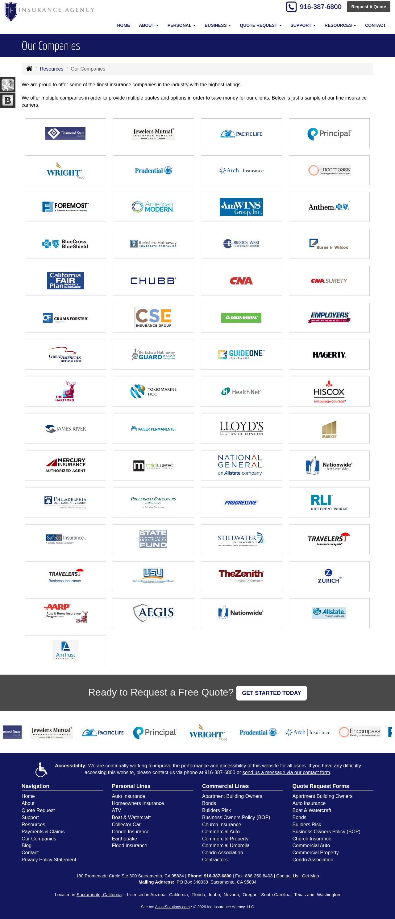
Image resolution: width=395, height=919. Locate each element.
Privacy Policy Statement (49, 859)
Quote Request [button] (260, 25)
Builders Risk (216, 810)
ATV (116, 810)
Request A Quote (368, 6)
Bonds (209, 803)
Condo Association (222, 852)
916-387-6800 (319, 7)
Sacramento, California (99, 894)
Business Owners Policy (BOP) (236, 817)
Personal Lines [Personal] (131, 786)
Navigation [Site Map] (35, 786)
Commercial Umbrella (226, 845)
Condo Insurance (131, 831)
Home (123, 25)
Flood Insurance (130, 845)
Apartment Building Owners (232, 796)
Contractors (215, 859)
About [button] (149, 25)
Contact (375, 25)
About (28, 803)
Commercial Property (225, 838)
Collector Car (126, 824)
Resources (51, 68)
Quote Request (38, 810)
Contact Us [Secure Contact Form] (287, 875)
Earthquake (124, 838)
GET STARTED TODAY (271, 693)
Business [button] (218, 25)
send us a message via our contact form (286, 772)
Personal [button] (182, 25)
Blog (26, 845)
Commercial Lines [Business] (225, 786)
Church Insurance (221, 824)
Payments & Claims (43, 831)
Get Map (310, 875)
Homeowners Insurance (138, 803)
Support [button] (303, 25)
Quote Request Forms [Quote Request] (321, 786)
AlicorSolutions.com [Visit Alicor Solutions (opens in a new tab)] (172, 907)
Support (30, 817)
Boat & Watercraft (131, 817)
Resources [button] (340, 25)
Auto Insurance (128, 796)
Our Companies (39, 838)
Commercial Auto (221, 831)
